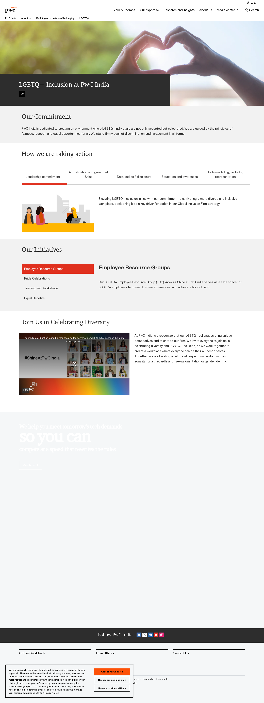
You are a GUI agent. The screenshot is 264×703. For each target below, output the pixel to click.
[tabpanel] (134, 208)
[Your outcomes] (82, 11)
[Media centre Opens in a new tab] (185, 11)
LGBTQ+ (84, 18)
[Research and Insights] (137, 11)
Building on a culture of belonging (55, 18)
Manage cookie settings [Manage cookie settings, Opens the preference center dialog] (112, 688)
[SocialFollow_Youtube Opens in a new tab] (156, 635)
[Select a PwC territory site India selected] (253, 3)
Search (254, 10)
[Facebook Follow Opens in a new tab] (139, 635)
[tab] (44, 176)
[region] (69, 681)
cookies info (21, 689)
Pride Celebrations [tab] (37, 278)
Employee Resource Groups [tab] (43, 269)
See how (30, 465)
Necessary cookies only (112, 680)
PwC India (10, 18)
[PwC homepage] (11, 8)
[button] (74, 364)
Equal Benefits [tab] (34, 298)
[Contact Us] (209, 653)
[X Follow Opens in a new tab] (144, 635)
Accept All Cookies (112, 671)
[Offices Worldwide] (55, 653)
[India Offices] (132, 653)
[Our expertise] (107, 11)
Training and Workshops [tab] (41, 288)
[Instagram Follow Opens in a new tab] (161, 635)
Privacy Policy (51, 693)
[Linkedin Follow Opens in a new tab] (150, 635)
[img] (22, 94)
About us (26, 18)
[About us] (163, 11)
